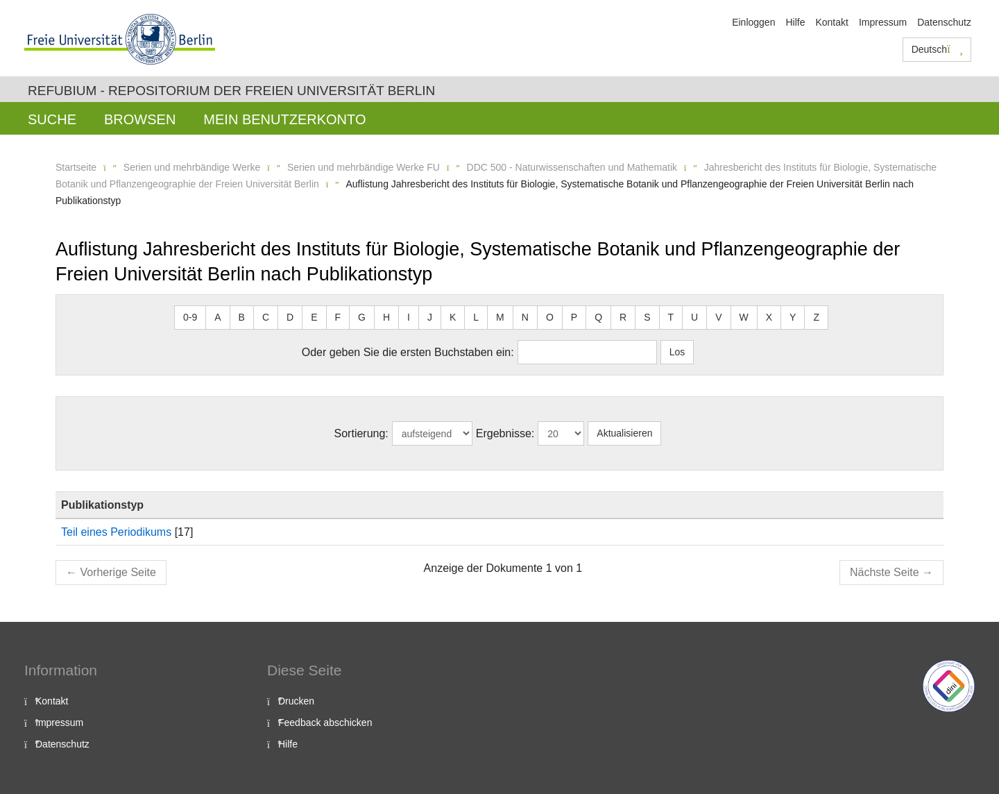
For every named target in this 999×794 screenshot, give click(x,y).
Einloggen (753, 22)
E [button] (314, 317)
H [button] (386, 317)
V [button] (718, 317)
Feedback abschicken (325, 722)
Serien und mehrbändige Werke (191, 167)
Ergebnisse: (505, 433)
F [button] (338, 317)
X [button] (769, 317)
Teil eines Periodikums (116, 532)
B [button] (242, 317)
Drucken (296, 701)
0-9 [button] (190, 317)
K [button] (453, 317)
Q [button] (598, 317)
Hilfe (795, 22)
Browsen (140, 119)
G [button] (362, 317)
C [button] (265, 317)
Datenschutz (944, 22)
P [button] (574, 317)
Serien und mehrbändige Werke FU (363, 167)
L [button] (476, 317)
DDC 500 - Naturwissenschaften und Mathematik (572, 167)
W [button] (744, 317)
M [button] (500, 317)
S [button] (647, 317)
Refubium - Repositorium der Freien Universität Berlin (231, 90)
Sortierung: (361, 433)
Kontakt (831, 22)
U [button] (694, 317)
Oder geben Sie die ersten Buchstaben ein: (408, 352)
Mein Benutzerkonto (284, 119)
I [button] (408, 317)
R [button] (623, 317)
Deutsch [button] (937, 49)
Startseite (76, 167)
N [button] (525, 317)
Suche (52, 119)
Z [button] (816, 317)
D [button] (290, 317)
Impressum (883, 22)
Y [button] (792, 317)
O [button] (550, 317)
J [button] (429, 317)
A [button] (217, 317)
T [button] (671, 317)
